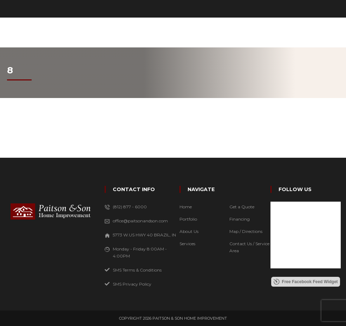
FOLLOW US (295, 189)
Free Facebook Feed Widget (305, 282)
